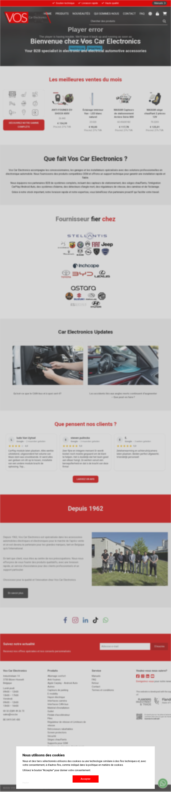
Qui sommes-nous (106, 13)
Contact (129, 13)
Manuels (158, 3)
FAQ (142, 13)
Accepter (86, 778)
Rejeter (26, 783)
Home (48, 13)
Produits (62, 13)
